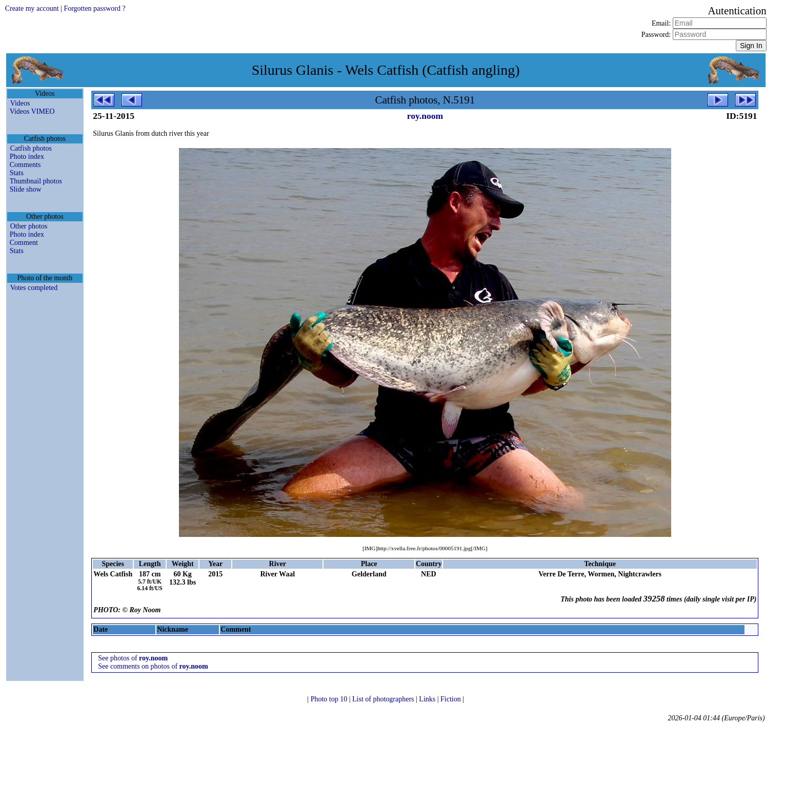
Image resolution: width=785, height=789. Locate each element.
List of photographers (384, 699)
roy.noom (425, 116)
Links (428, 699)
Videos (20, 103)
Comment (24, 242)
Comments (25, 165)
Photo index (27, 156)
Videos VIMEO (32, 111)
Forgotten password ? (94, 8)
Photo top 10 (330, 699)
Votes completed (34, 288)
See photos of (133, 658)
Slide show (26, 189)
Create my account (32, 8)
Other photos (29, 226)
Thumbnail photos (36, 181)
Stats (17, 173)
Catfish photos (31, 148)
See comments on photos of (153, 666)
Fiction (451, 699)
